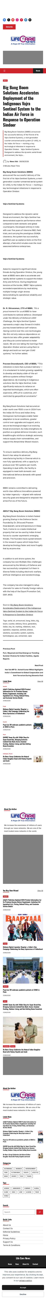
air (14, 621)
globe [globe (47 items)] (6, 1192)
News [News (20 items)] (6, 1176)
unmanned (22, 636)
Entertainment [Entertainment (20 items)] (31, 1168)
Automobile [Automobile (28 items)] (8, 1168)
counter (11, 624)
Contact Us (8, 1228)
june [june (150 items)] (20, 1192)
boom (5, 624)
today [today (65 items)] (37, 1192)
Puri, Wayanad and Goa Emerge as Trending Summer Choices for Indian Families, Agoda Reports (21, 656)
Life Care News (23, 1258)
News (5, 80)
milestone (27, 627)
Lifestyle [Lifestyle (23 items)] (35, 1172)
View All (40, 681)
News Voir (14, 161)
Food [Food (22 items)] (5, 1172)
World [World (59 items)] (6, 1196)
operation (7, 630)
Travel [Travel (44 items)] (29, 1176)
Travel (10, 753)
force (25, 624)
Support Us (8, 1242)
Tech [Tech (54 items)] (21, 1176)
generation (32, 624)
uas (16, 636)
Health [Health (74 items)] (26, 1172)
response (15, 630)
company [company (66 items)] (27, 1188)
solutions (6, 633)
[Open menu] (4, 70)
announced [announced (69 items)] (17, 1188)
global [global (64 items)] (36, 1188)
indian (5, 627)
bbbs (33, 621)
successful (15, 633)
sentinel (23, 630)
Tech (4, 734)
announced (20, 621)
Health (5, 686)
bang (28, 621)
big (37, 621)
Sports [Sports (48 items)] (14, 1176)
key (10, 627)
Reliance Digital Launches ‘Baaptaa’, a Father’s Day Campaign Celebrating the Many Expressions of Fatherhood (16, 711)
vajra (30, 636)
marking (18, 627)
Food (4, 706)
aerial (10, 621)
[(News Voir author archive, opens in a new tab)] (5, 163)
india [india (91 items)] (13, 1192)
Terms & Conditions (11, 1245)
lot (13, 627)
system (23, 633)
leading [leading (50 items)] (28, 1192)
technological (8, 636)
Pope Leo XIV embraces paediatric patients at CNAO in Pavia (17, 725)
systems (30, 633)
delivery (18, 624)
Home (5, 1235)
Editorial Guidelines (11, 1232)
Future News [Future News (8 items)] (15, 1172)
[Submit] (39, 1212)
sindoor (30, 630)
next (33, 627)
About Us (7, 1225)
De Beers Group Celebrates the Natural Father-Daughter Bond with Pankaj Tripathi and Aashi (17, 758)
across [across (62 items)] (6, 1188)
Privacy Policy (9, 1238)
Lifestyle (5, 753)
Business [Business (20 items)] (19, 1168)
